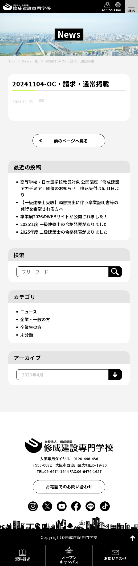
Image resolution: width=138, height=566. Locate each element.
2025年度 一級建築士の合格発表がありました (64, 224)
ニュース (28, 311)
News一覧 (30, 61)
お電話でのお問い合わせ (69, 486)
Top (11, 61)
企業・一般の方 (35, 319)
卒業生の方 (31, 327)
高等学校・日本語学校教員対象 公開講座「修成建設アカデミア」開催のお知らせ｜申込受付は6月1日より (69, 188)
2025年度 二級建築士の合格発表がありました (64, 232)
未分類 (26, 335)
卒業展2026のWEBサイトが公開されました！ (64, 216)
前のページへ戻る (71, 140)
